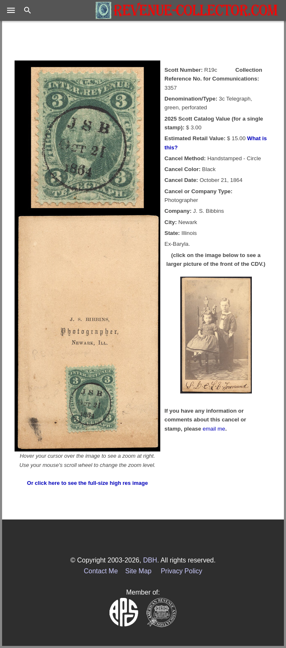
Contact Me (101, 571)
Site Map (138, 571)
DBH (150, 560)
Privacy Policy (181, 571)
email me (214, 429)
